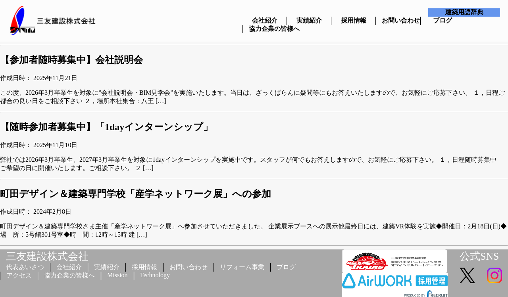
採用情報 (353, 20)
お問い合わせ (398, 20)
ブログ (442, 20)
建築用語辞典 (464, 12)
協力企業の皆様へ (265, 28)
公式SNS (479, 256)
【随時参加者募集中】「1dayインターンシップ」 (106, 127)
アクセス (19, 275)
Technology (155, 275)
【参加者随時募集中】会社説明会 (71, 60)
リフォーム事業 (242, 267)
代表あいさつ (25, 267)
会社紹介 (264, 20)
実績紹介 (309, 20)
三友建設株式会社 (47, 256)
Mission (117, 275)
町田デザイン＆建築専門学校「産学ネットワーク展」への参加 (135, 194)
